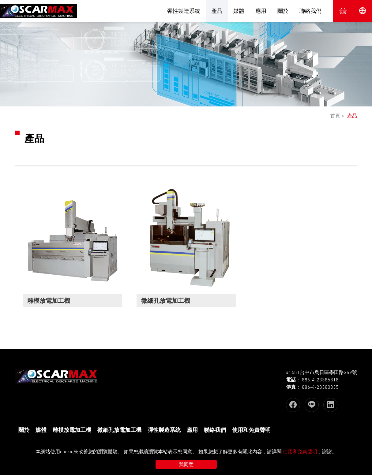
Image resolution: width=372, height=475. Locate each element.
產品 (216, 11)
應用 (260, 11)
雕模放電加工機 (72, 430)
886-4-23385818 (320, 379)
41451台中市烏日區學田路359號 (321, 372)
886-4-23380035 (320, 387)
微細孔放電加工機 (119, 430)
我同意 (186, 464)
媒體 (238, 11)
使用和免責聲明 (251, 430)
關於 (282, 11)
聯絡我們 (310, 11)
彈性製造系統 (183, 11)
